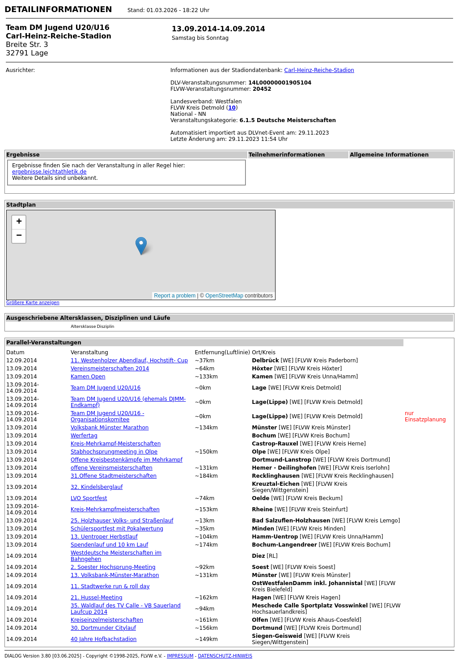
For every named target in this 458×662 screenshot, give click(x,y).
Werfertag (84, 436)
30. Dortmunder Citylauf (103, 628)
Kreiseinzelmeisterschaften (107, 620)
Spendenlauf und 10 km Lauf (109, 545)
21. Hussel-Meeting (96, 597)
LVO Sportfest (89, 498)
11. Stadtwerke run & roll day (110, 586)
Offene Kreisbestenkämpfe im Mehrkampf (126, 460)
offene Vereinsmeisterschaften (112, 468)
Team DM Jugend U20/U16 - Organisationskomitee (107, 416)
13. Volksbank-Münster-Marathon (115, 575)
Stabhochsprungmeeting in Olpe (114, 452)
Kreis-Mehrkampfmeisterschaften (115, 509)
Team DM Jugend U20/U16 (105, 388)
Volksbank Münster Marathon (109, 427)
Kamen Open (88, 376)
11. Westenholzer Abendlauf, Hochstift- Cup (129, 360)
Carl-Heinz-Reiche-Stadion (319, 70)
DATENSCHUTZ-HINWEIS (225, 656)
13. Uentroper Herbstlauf (104, 537)
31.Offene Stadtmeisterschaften (114, 476)
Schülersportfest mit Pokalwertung (117, 529)
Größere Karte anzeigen (32, 302)
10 (232, 108)
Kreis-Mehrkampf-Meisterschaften (116, 444)
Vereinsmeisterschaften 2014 (110, 368)
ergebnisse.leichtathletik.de (49, 172)
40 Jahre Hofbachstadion (103, 639)
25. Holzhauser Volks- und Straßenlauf (122, 521)
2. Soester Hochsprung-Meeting (113, 567)
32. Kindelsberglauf (97, 487)
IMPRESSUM (180, 656)
